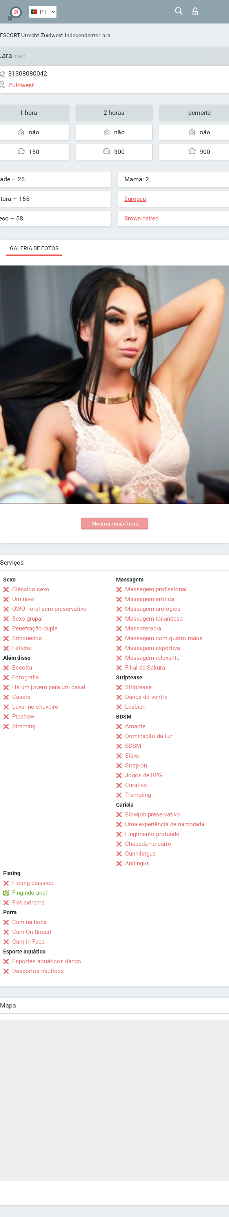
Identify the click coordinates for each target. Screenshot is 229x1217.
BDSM (133, 745)
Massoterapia (143, 628)
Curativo (136, 785)
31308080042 (27, 73)
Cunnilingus (140, 853)
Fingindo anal (29, 892)
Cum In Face (28, 941)
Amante (135, 726)
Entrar (195, 11)
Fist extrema (28, 902)
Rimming (23, 726)
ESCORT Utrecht (19, 35)
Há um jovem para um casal (48, 687)
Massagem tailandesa (154, 618)
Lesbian (135, 706)
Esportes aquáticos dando (46, 961)
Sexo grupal (27, 618)
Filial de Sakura (145, 667)
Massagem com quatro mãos (164, 638)
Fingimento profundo (152, 834)
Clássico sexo (30, 589)
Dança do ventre (146, 697)
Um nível (23, 599)
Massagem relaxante (152, 657)
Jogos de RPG (143, 775)
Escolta (22, 667)
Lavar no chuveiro (35, 706)
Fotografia (25, 677)
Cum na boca (29, 922)
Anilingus (137, 863)
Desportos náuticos (38, 971)
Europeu (135, 198)
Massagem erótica (149, 599)
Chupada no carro (148, 843)
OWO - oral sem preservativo (49, 608)
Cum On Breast (31, 931)
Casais (21, 697)
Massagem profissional (156, 589)
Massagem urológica (152, 608)
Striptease (138, 687)
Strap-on (136, 765)
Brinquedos (27, 638)
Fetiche (21, 648)
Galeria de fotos (34, 248)
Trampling (138, 794)
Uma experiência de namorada (164, 824)
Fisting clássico (33, 883)
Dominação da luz (148, 736)
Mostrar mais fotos (114, 523)
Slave (132, 755)
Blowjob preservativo (152, 814)
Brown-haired (141, 218)
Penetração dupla (35, 628)
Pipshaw (23, 716)
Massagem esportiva (152, 648)
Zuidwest (52, 35)
